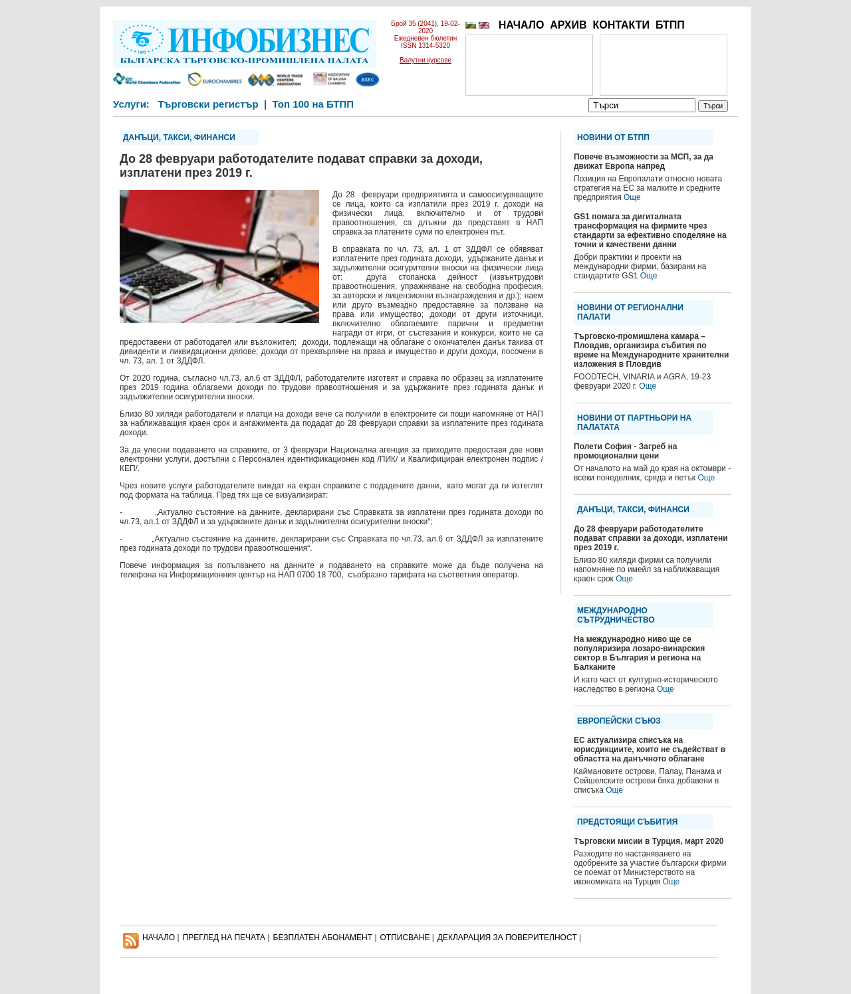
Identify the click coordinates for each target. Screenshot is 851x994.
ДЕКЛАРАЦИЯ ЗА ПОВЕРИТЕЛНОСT (507, 937)
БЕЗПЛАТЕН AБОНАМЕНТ (323, 937)
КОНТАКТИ (621, 25)
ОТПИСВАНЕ (405, 937)
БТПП (670, 25)
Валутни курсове (425, 60)
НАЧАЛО (522, 25)
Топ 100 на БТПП (313, 104)
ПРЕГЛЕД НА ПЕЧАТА (224, 937)
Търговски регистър (208, 104)
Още (632, 197)
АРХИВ (568, 25)
